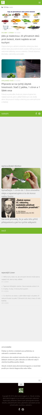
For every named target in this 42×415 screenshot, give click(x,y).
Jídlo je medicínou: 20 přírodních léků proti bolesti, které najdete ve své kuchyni (20, 39)
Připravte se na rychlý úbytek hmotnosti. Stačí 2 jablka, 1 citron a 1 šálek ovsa (20, 87)
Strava (11, 33)
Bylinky (4, 33)
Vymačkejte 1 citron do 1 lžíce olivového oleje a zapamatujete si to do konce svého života (20, 193)
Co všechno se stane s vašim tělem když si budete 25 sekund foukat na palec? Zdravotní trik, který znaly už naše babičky (21, 298)
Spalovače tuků (7, 81)
